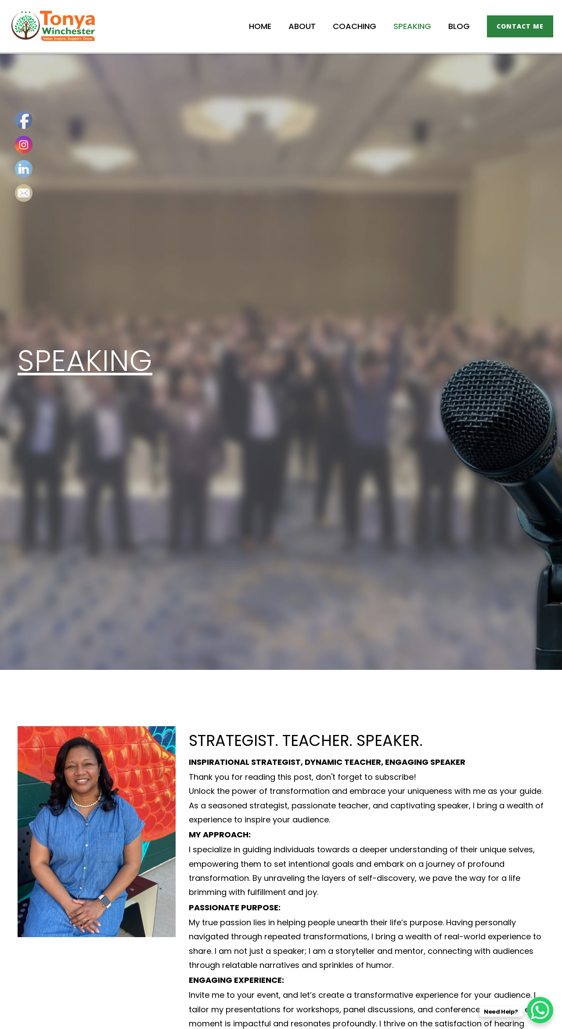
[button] (520, 26)
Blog (459, 26)
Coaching (357, 26)
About (306, 26)
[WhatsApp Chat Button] (540, 1007)
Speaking (414, 26)
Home (266, 26)
